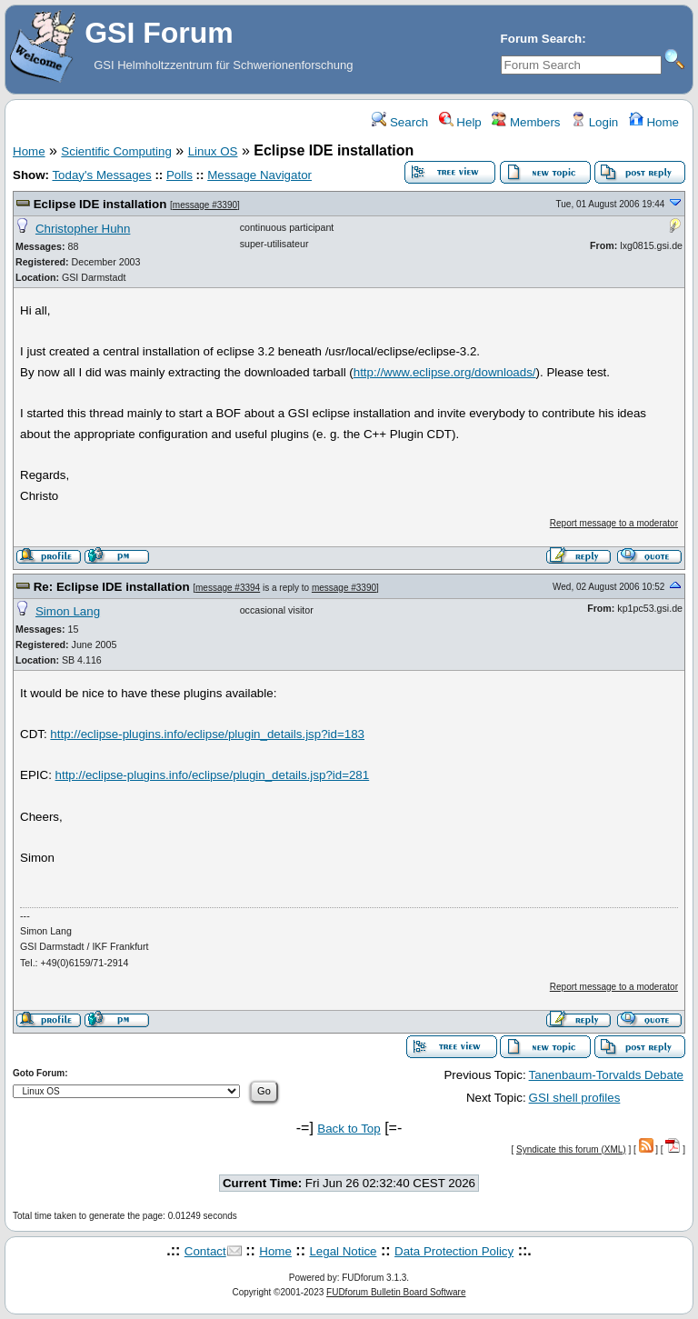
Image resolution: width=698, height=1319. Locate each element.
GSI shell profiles (575, 1097)
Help (460, 122)
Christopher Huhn (82, 228)
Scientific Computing (116, 151)
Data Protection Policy (454, 1251)
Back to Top (348, 1128)
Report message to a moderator (614, 523)
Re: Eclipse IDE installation (112, 587)
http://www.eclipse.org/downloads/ (445, 372)
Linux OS (213, 151)
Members (526, 122)
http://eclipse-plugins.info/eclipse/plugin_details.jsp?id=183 (207, 734)
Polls (179, 175)
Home (654, 122)
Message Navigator (259, 175)
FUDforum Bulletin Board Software (395, 1292)
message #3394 (227, 588)
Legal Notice (342, 1251)
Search (400, 122)
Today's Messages (101, 175)
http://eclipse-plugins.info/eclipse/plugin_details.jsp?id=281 (212, 775)
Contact (205, 1251)
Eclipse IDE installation (100, 204)
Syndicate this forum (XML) (571, 1149)
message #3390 (205, 205)
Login (594, 122)
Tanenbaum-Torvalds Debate (606, 1075)
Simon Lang (67, 611)
